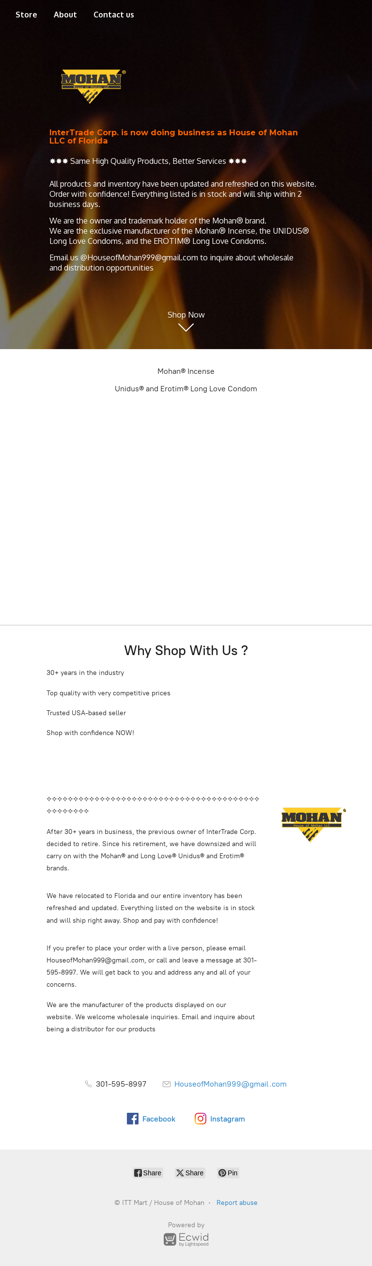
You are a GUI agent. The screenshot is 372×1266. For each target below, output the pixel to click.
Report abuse (237, 1203)
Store (26, 14)
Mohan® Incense (186, 371)
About (65, 14)
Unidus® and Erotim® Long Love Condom (186, 388)
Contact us (113, 14)
